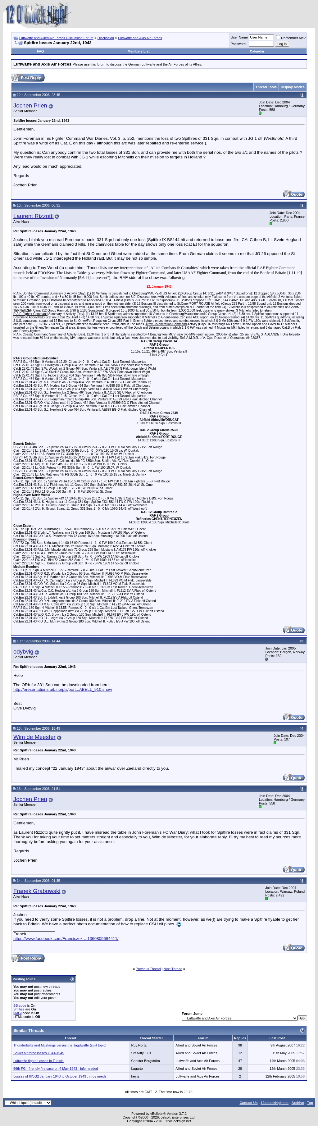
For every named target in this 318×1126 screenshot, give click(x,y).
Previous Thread (148, 969)
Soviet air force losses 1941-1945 (38, 1053)
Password (238, 44)
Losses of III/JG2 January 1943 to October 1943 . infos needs (60, 1076)
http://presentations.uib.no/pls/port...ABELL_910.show (62, 689)
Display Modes (293, 87)
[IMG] (17, 1013)
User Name (239, 37)
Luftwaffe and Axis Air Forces (140, 38)
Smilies (18, 1009)
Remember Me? (291, 38)
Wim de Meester (34, 737)
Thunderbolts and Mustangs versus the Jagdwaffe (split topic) (59, 1045)
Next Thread (173, 969)
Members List (139, 51)
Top (310, 1103)
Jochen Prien (30, 105)
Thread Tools (266, 87)
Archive (298, 1103)
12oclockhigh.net (274, 1103)
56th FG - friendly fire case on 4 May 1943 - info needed (55, 1068)
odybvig (23, 651)
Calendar (257, 51)
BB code (19, 1005)
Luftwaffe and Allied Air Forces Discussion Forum (56, 38)
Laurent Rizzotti (33, 216)
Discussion (106, 38)
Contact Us (248, 1103)
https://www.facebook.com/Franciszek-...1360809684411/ (66, 938)
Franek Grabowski (36, 891)
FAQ (40, 51)
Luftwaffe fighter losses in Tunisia (38, 1061)
